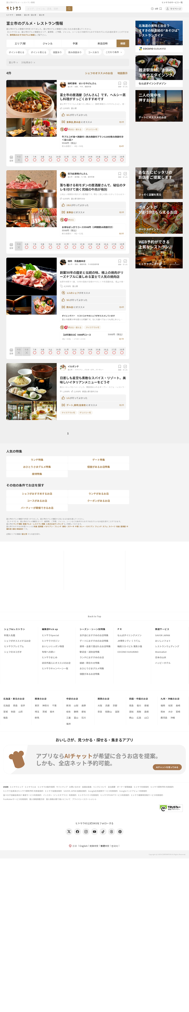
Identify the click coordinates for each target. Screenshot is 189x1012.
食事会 (70, 212)
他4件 (121, 146)
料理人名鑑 (9, 635)
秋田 (13, 711)
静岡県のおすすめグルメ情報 (22, 34)
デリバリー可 (91, 129)
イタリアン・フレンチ (52, 526)
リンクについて (99, 786)
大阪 (100, 705)
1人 (68, 397)
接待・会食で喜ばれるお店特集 (95, 646)
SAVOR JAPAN (162, 635)
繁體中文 (104, 846)
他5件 (121, 233)
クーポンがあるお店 (98, 501)
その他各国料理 (93, 264)
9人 (68, 300)
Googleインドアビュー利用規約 (133, 791)
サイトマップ (62, 786)
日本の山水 (160, 657)
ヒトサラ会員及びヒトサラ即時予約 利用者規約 (23, 791)
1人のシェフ (73, 292)
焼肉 (76, 264)
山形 (20, 711)
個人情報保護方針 (36, 799)
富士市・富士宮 (30, 15)
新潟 (68, 705)
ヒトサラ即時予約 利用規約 (162, 786)
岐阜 (68, 711)
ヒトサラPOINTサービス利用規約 (114, 795)
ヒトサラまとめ (49, 657)
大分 (170, 711)
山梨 (76, 705)
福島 (5, 717)
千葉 (54, 705)
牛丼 (81, 86)
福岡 (163, 705)
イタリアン (79, 369)
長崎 (178, 705)
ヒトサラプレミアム (14, 646)
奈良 (100, 711)
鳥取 (139, 711)
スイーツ (112, 526)
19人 (68, 205)
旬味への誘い (48, 652)
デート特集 (98, 460)
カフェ (105, 526)
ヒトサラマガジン (51, 641)
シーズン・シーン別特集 (92, 629)
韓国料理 (88, 86)
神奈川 (45, 705)
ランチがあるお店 (99, 493)
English (84, 846)
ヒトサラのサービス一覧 (172, 2)
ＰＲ (119, 629)
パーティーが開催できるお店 (37, 508)
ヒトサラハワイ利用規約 (88, 795)
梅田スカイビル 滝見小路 (129, 646)
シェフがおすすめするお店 (37, 493)
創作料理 (91, 177)
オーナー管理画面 (124, 786)
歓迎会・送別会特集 (90, 652)
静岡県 (18, 15)
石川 (83, 717)
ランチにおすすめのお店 (92, 657)
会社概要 (111, 786)
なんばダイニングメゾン (129, 635)
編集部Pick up (50, 629)
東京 (37, 705)
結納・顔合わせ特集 (90, 663)
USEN (5, 786)
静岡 (76, 711)
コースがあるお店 (37, 501)
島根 (146, 711)
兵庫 (107, 705)
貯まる (67, 220)
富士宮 (24, 534)
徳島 (131, 705)
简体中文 (94, 846)
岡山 (131, 717)
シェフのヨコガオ (13, 652)
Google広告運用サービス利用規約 (103, 791)
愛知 (83, 711)
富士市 (41, 15)
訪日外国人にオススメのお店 (56, 663)
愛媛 (146, 705)
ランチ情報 (17, 524)
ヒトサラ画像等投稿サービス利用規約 (147, 795)
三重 (68, 717)
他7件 (121, 338)
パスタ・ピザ (89, 369)
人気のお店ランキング (54, 524)
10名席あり (27, 62)
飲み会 (70, 307)
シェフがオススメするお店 (17, 641)
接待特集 (37, 474)
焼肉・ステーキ (68, 526)
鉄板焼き (20, 529)
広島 (139, 717)
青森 (15, 705)
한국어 (114, 846)
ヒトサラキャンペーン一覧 (55, 668)
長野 (83, 705)
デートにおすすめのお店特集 (94, 641)
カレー (82, 526)
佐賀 (170, 705)
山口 (146, 717)
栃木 (52, 711)
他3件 (121, 122)
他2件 (121, 405)
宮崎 (178, 711)
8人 (68, 114)
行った (125, 84)
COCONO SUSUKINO (127, 652)
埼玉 (37, 711)
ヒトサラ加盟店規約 (53, 791)
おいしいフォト (163, 641)
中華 (77, 526)
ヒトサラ (9, 15)
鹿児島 (164, 717)
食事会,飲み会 (73, 122)
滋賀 (117, 711)
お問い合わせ (74, 786)
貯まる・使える (70, 129)
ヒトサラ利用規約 (141, 786)
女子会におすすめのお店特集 (94, 635)
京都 (115, 705)
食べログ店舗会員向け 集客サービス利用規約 (22, 795)
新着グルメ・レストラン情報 (34, 524)
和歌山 (108, 711)
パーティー (99, 369)
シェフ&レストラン (14, 629)
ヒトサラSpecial (50, 635)
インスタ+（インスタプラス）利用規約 (59, 795)
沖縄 (172, 717)
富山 (76, 717)
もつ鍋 (83, 177)
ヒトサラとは (30, 786)
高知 (131, 711)
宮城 (5, 711)
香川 (139, 705)
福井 (68, 723)
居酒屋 (77, 177)
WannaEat (161, 652)
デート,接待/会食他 (76, 405)
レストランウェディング (167, 646)
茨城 (44, 711)
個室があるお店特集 (98, 467)
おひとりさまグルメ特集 (37, 467)
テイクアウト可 (92, 327)
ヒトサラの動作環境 (46, 786)
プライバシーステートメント (84, 799)
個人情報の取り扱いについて (58, 799)
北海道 (6, 705)
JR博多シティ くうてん (128, 641)
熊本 (163, 711)
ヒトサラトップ (16, 786)
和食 (76, 86)
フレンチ (98, 526)
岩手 (23, 705)
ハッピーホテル (163, 663)
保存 (119, 84)
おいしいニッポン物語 (53, 646)
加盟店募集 (87, 786)
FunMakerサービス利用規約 (15, 799)
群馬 (37, 717)
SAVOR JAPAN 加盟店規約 (74, 791)
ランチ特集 (37, 460)
